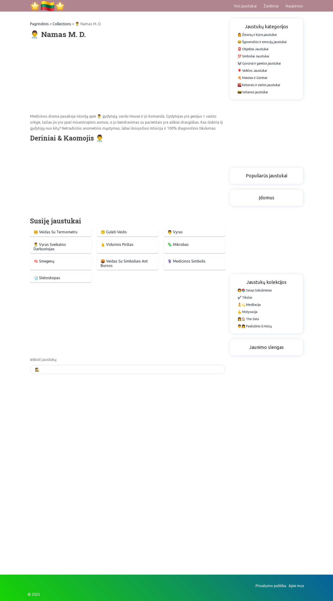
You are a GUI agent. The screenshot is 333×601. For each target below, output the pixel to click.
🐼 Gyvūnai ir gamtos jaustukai (259, 63)
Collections (61, 24)
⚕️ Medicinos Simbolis (186, 261)
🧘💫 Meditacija (249, 305)
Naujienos (294, 6)
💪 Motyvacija (247, 312)
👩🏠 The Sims (248, 319)
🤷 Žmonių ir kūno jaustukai (257, 35)
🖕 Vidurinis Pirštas (117, 244)
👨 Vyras (175, 232)
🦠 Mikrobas (178, 244)
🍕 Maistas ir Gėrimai (252, 78)
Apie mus (296, 586)
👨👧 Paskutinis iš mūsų (254, 326)
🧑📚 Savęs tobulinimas (254, 290)
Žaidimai (271, 6)
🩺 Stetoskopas (47, 278)
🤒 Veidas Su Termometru (55, 232)
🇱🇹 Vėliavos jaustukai (252, 92)
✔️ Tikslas (244, 297)
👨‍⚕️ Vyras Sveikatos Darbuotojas (50, 246)
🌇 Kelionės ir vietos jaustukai (258, 85)
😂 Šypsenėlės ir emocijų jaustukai (262, 42)
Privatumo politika (271, 586)
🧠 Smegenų (44, 261)
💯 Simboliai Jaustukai (253, 56)
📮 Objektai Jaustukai (252, 49)
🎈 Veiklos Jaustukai (252, 70)
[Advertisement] (127, 76)
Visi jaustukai (245, 6)
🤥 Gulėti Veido (114, 232)
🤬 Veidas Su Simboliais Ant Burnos (124, 263)
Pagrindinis (39, 24)
